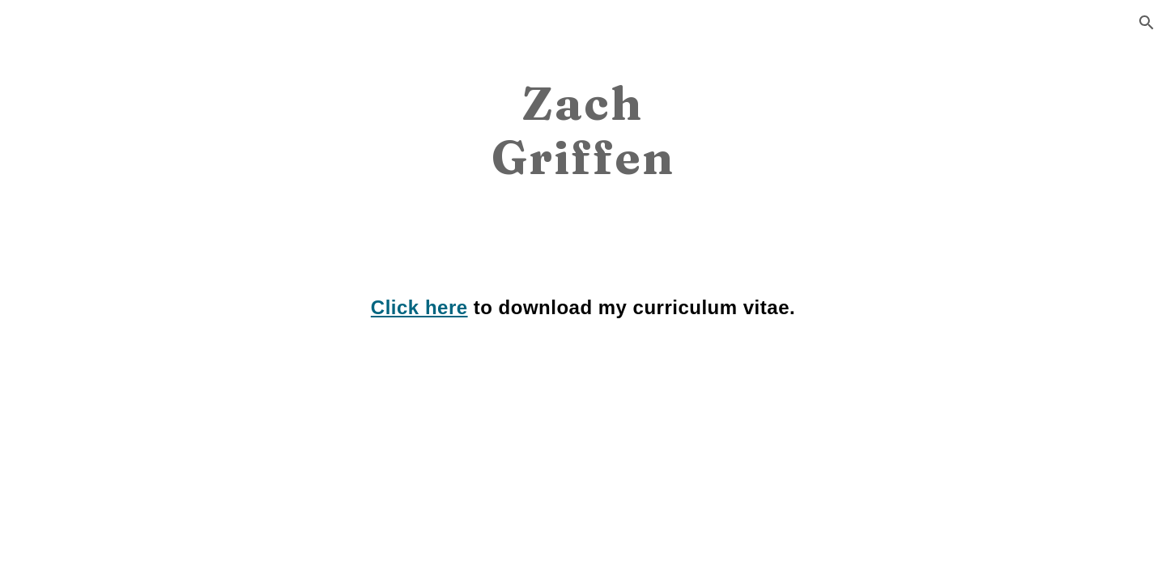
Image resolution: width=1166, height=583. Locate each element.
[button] (1146, 22)
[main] (583, 128)
